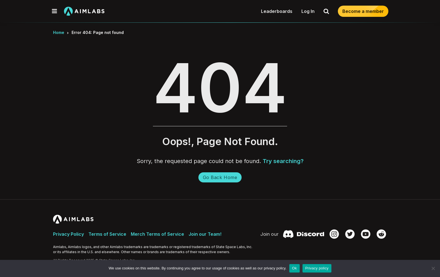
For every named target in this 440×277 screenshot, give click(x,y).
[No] (433, 268)
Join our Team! (205, 234)
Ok (294, 268)
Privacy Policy (68, 234)
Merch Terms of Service (157, 234)
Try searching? (283, 161)
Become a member (363, 11)
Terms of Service (107, 234)
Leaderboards (276, 11)
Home (58, 32)
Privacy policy (317, 268)
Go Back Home (220, 177)
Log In (308, 11)
